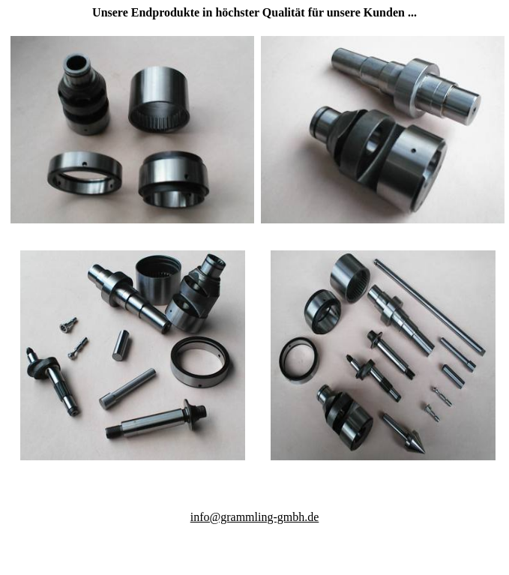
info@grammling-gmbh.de (254, 517)
